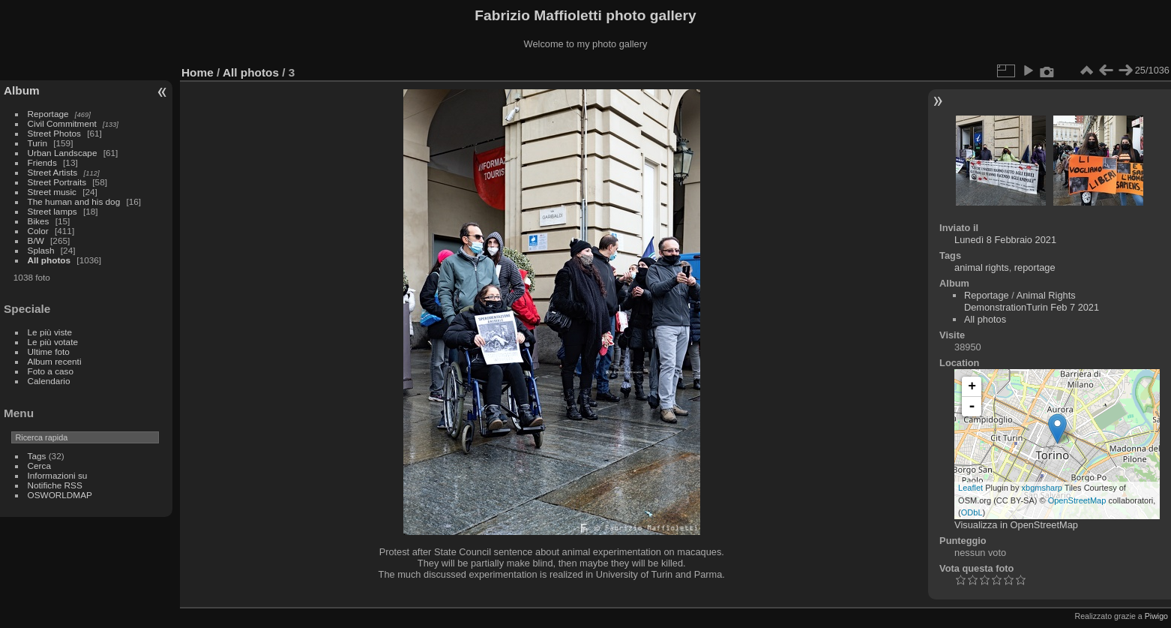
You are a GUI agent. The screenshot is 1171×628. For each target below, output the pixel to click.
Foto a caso (50, 371)
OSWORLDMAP (60, 495)
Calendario (49, 381)
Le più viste (50, 332)
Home (197, 72)
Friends (42, 162)
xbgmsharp (1042, 487)
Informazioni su (58, 475)
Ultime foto (49, 351)
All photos (49, 260)
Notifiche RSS (55, 485)
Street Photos (54, 133)
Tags (37, 456)
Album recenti (55, 361)
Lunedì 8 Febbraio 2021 (1005, 239)
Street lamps (52, 211)
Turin (37, 143)
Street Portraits (57, 182)
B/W (36, 240)
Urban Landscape (62, 153)
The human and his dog (74, 201)
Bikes (38, 221)
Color (38, 231)
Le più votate (53, 342)
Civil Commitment (62, 123)
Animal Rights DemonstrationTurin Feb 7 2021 (1031, 301)
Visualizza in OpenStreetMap (1016, 524)
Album (22, 90)
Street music (52, 192)
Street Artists (53, 172)
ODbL (972, 512)
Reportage (48, 114)
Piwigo (1156, 615)
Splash (41, 250)
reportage (1035, 267)
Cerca (39, 465)
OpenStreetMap (1077, 500)
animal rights (981, 267)
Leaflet (970, 487)
